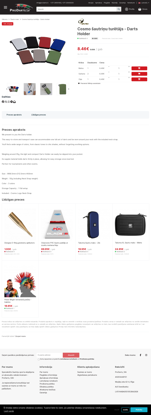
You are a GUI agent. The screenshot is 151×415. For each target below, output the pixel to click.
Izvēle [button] (125, 410)
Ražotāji (114, 3)
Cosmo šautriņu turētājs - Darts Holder (36, 19)
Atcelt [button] (116, 410)
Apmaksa (98, 3)
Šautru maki (14, 19)
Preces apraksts (14, 114)
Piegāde (107, 3)
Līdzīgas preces (38, 114)
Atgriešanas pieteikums (87, 375)
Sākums (5, 19)
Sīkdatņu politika (47, 387)
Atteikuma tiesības (47, 389)
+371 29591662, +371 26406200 (62, 3)
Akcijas (90, 3)
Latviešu (142, 3)
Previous (7, 89)
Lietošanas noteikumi (49, 381)
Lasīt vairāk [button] (9, 411)
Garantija (122, 3)
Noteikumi (131, 3)
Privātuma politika (47, 384)
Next (69, 89)
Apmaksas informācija (49, 378)
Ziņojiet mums (20, 336)
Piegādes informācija (48, 375)
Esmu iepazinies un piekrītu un (67, 359)
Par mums (44, 372)
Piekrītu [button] (139, 410)
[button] (142, 3)
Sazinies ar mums (84, 372)
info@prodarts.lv (42, 3)
